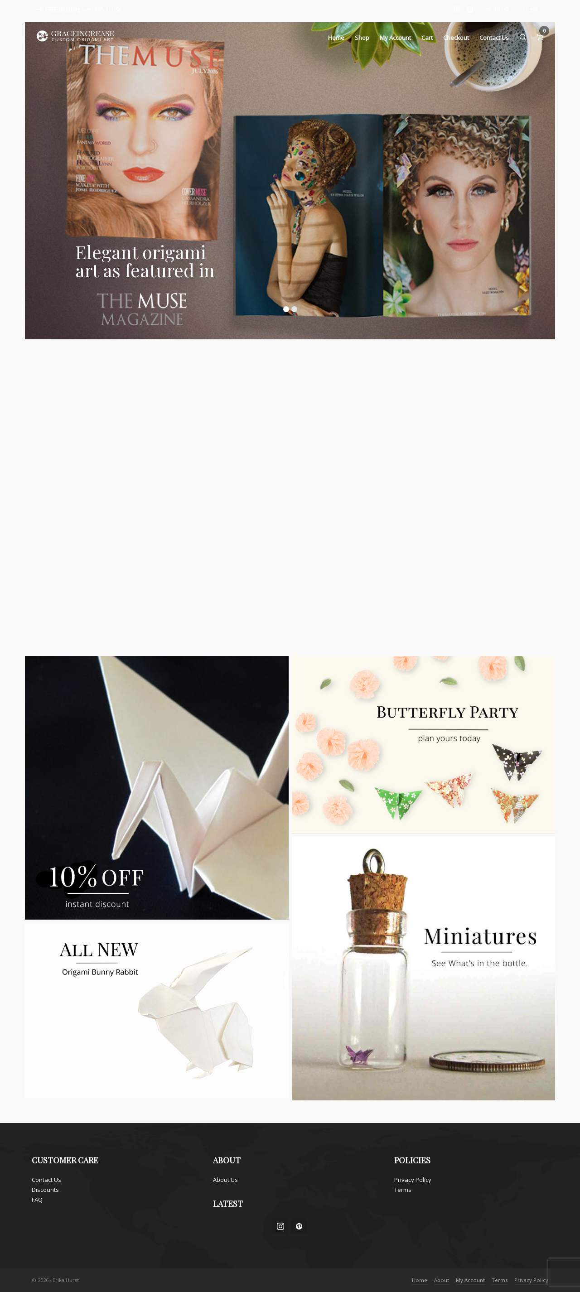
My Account (470, 1280)
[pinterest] (471, 9)
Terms (402, 1190)
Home (419, 1280)
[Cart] (499, 9)
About (441, 1280)
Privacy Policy (412, 1180)
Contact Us (46, 1180)
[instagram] (458, 10)
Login (533, 9)
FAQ (37, 1200)
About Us (225, 1180)
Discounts (45, 1190)
